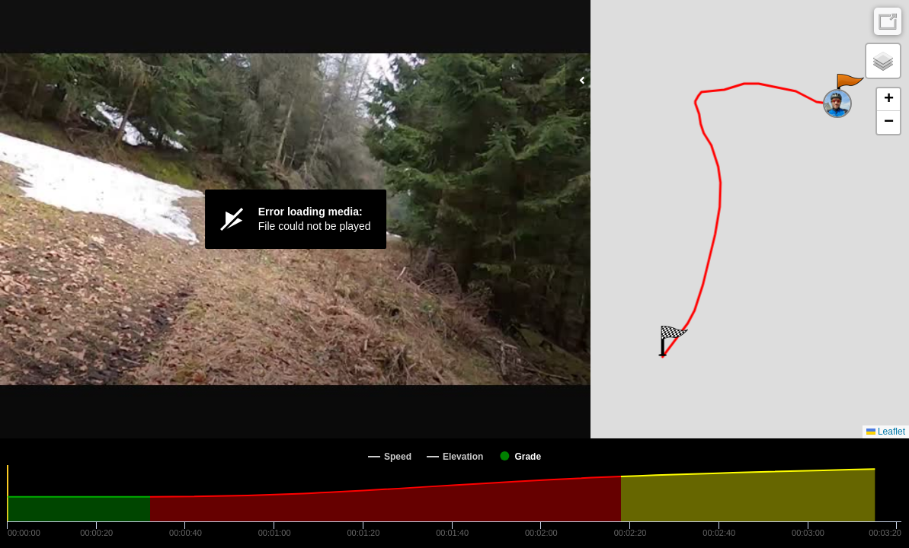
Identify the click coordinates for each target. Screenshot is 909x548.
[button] (849, 89)
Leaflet (885, 431)
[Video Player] (295, 219)
